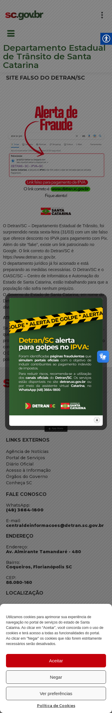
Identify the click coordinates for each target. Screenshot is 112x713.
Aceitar (56, 660)
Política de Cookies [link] (56, 705)
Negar (56, 677)
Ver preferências (56, 693)
